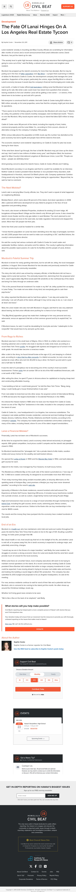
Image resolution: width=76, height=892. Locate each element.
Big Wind (41, 73)
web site (31, 485)
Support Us (68, 6)
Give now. (8, 624)
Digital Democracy (23, 15)
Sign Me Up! (52, 795)
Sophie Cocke (8, 42)
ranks (21, 370)
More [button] (63, 15)
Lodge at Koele (19, 459)
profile (22, 346)
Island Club (6, 503)
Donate (39, 629)
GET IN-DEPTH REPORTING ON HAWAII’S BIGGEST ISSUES (38, 787)
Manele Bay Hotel (45, 459)
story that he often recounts (28, 357)
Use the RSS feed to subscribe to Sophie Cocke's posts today (39, 649)
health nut (16, 529)
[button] (4, 6)
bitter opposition (27, 73)
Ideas (35, 15)
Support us (45, 10)
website (13, 420)
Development (9, 21)
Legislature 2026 (8, 15)
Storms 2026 (45, 15)
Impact (55, 15)
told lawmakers (36, 87)
